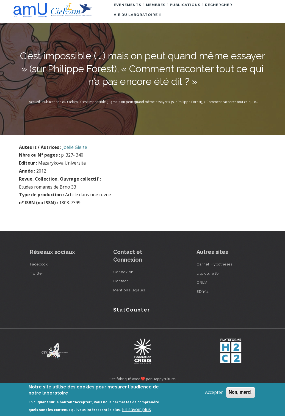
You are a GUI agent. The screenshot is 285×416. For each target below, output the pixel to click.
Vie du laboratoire (140, 36)
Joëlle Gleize (74, 173)
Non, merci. (241, 392)
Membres (165, 12)
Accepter (214, 392)
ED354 (203, 317)
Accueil (34, 127)
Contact (120, 306)
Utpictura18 (208, 298)
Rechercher (237, 12)
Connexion (123, 297)
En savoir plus (136, 409)
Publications (200, 12)
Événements (132, 12)
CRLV (202, 307)
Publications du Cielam (60, 127)
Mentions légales (129, 315)
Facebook (39, 289)
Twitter (36, 298)
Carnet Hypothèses (215, 289)
